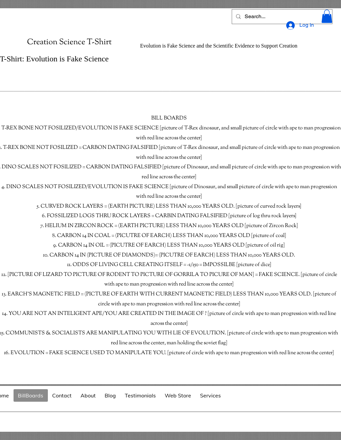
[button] (326, 16)
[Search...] (281, 17)
